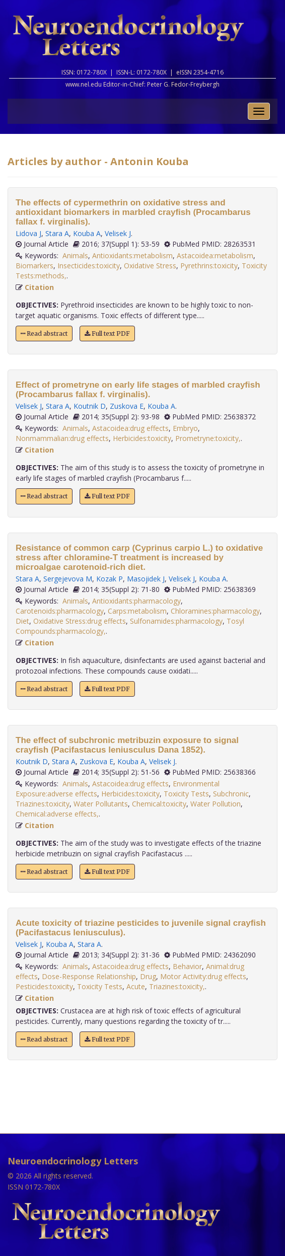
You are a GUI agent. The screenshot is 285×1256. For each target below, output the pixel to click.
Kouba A (87, 233)
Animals (75, 255)
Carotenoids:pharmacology (60, 611)
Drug (148, 976)
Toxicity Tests (186, 793)
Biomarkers (34, 265)
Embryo (185, 428)
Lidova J (28, 233)
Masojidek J (146, 578)
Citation (39, 287)
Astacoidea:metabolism (215, 255)
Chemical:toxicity (159, 803)
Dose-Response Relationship (89, 976)
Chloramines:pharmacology (215, 611)
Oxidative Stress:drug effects (79, 621)
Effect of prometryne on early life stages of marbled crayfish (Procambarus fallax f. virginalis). (138, 389)
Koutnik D (90, 406)
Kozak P (109, 578)
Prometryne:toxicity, (208, 438)
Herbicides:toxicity (142, 438)
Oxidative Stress (150, 265)
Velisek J (118, 233)
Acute (135, 986)
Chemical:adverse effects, (57, 814)
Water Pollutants (101, 803)
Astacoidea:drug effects (130, 428)
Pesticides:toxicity (44, 986)
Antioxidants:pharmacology (136, 601)
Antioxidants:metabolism (132, 255)
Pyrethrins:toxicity (209, 265)
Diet (22, 621)
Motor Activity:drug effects (203, 976)
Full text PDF (107, 333)
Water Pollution (215, 803)
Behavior (187, 966)
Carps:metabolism (137, 611)
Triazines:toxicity (42, 803)
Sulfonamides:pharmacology (176, 621)
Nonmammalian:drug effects (62, 438)
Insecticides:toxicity (88, 265)
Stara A (57, 233)
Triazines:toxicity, (177, 986)
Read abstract (44, 333)
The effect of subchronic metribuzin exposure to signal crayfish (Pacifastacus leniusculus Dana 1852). (127, 745)
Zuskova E (127, 406)
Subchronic (231, 793)
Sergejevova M (67, 578)
